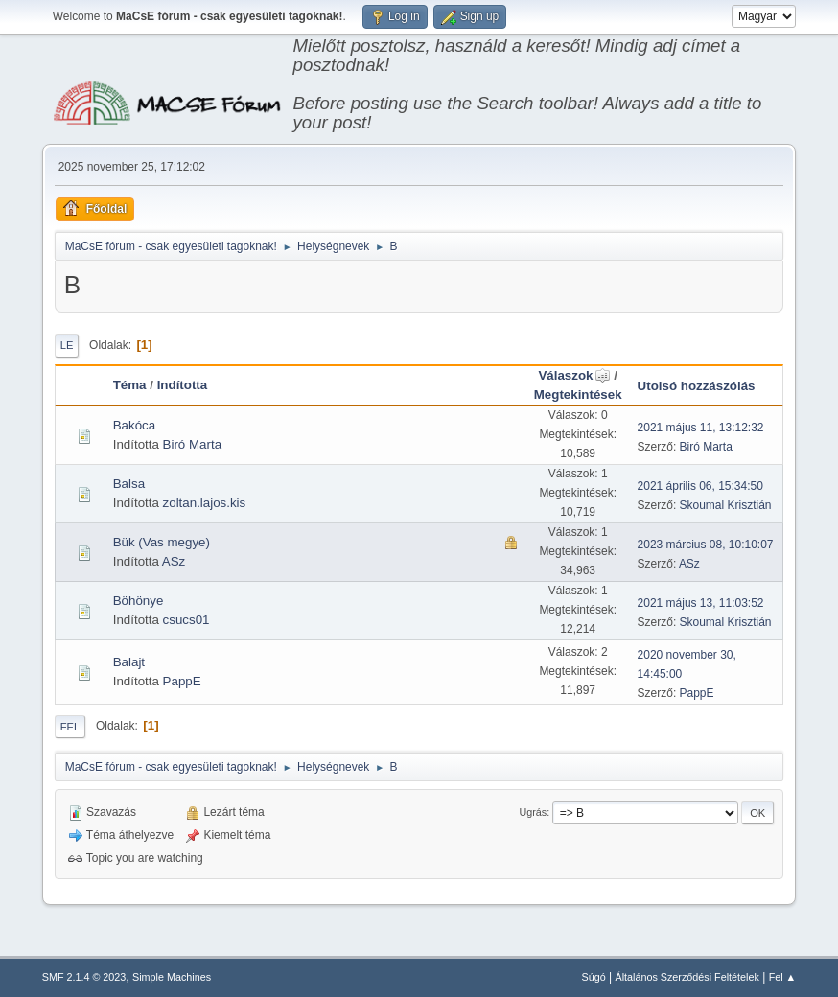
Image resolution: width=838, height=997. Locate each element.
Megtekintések (578, 394)
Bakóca (134, 425)
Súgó (593, 977)
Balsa (129, 483)
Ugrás (533, 812)
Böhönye (138, 600)
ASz (173, 561)
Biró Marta (192, 444)
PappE (182, 681)
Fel (70, 726)
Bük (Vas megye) (161, 542)
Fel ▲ (783, 977)
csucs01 (186, 620)
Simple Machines (171, 977)
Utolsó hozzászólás (697, 386)
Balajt (129, 662)
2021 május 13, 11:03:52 (701, 603)
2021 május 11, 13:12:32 (701, 427)
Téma (130, 385)
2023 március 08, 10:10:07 (706, 544)
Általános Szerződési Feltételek (686, 977)
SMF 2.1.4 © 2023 (84, 977)
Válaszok (574, 375)
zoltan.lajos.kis (204, 503)
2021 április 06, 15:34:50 (700, 486)
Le (67, 345)
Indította (182, 385)
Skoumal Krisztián (726, 505)
